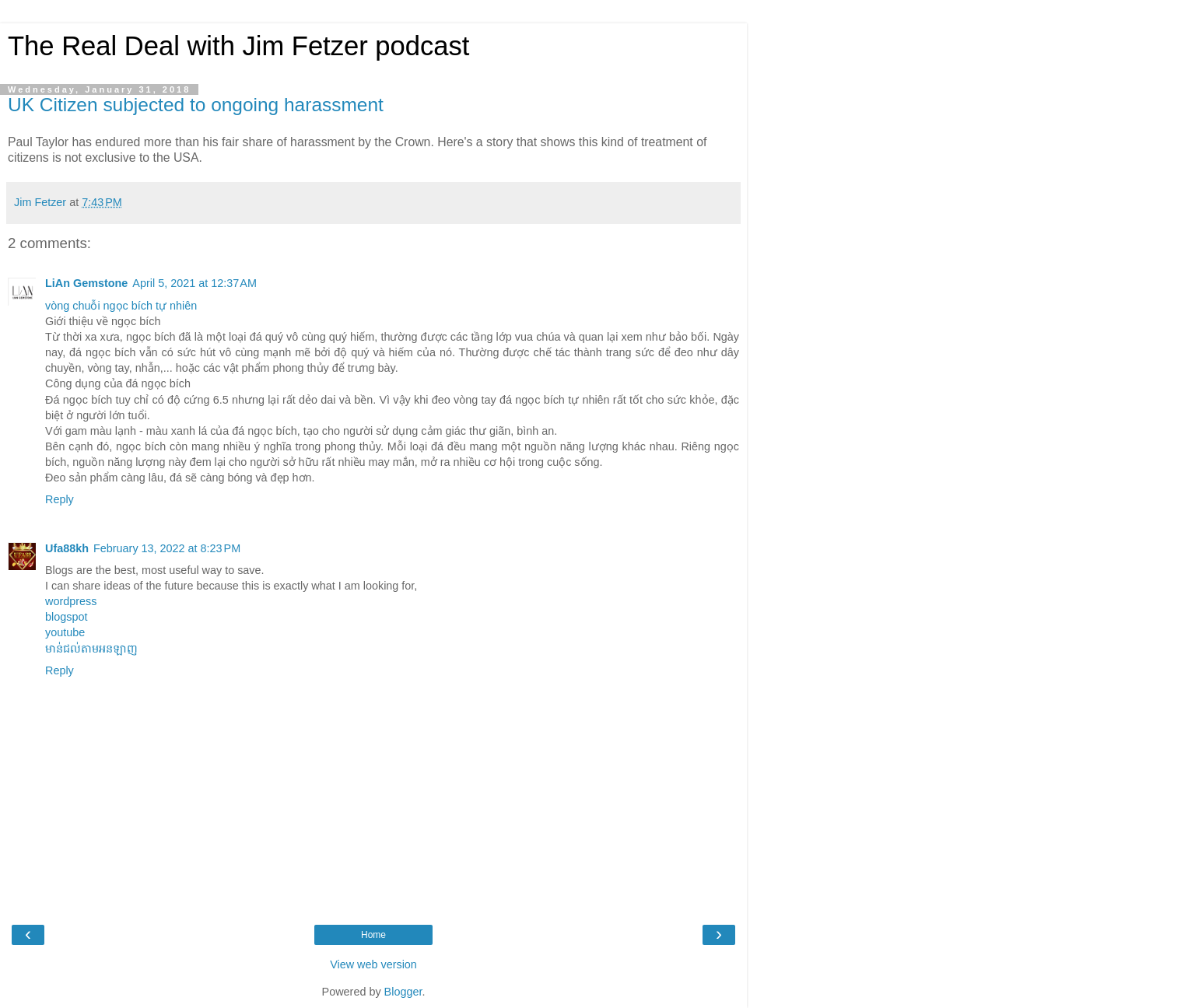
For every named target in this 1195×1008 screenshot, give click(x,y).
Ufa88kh (67, 548)
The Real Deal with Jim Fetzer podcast (238, 46)
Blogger (403, 991)
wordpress (70, 601)
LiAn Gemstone (86, 283)
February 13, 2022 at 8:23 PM (166, 548)
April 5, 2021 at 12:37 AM (194, 283)
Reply (59, 499)
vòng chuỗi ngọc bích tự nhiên (121, 305)
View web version (373, 964)
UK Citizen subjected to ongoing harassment (196, 104)
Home (373, 934)
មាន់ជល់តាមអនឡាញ (91, 648)
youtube (65, 632)
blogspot (66, 617)
